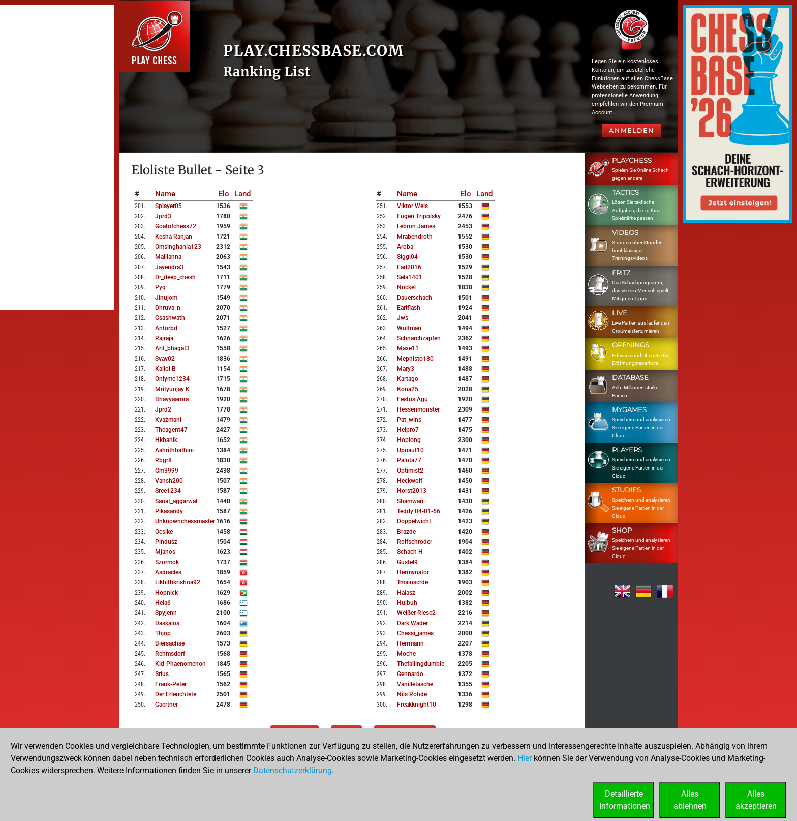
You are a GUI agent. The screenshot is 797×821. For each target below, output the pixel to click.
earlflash (408, 307)
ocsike (164, 531)
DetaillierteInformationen (624, 800)
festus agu (412, 399)
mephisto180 (415, 358)
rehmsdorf (170, 653)
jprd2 (163, 409)
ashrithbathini (174, 450)
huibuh (407, 602)
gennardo (410, 674)
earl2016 (409, 267)
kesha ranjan (173, 236)
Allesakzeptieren (756, 800)
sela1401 (409, 277)
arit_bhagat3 (172, 348)
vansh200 (169, 480)
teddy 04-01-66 (418, 511)
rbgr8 (163, 460)
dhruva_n (167, 307)
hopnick (166, 592)
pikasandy (169, 511)
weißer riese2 (416, 613)
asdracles (168, 572)
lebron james (416, 226)
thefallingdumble (420, 663)
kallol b (165, 368)
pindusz (166, 541)
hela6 (163, 602)
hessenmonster (418, 409)
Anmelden (631, 130)
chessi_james (415, 633)
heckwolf (409, 480)
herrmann (410, 643)
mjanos (165, 551)
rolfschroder (414, 541)
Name (165, 193)
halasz (406, 592)
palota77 (409, 460)
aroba (405, 246)
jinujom (166, 297)
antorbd (166, 328)
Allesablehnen (690, 800)
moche (406, 653)
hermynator (413, 572)
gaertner (166, 704)
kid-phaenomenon (180, 663)
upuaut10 (410, 450)
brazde (406, 531)
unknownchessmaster (185, 521)
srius (162, 674)
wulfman (409, 328)
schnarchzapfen (419, 338)
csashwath (170, 317)
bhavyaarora (172, 399)
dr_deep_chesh (175, 277)
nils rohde (412, 694)
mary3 (405, 368)
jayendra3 (169, 267)
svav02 (165, 358)
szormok (167, 562)
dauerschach (414, 297)
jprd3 (163, 216)
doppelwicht (414, 521)
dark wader (412, 623)
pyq (160, 287)
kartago (407, 379)
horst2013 (411, 490)
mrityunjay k (172, 389)
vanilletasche (415, 684)
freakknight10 (416, 704)
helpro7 (408, 429)
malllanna (168, 256)
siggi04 (407, 256)
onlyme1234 (172, 379)
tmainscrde (412, 582)
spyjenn (166, 613)
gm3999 (166, 470)
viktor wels (412, 206)
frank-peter (171, 684)
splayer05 (168, 206)
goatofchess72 (175, 226)
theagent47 (171, 429)
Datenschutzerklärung (292, 770)
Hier (524, 758)
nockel (406, 287)
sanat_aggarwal (176, 501)
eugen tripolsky (419, 216)
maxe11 (408, 348)
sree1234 (168, 490)
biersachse (170, 643)
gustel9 (407, 562)
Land (242, 193)
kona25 (407, 389)
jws (402, 317)
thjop (163, 633)
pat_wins (409, 419)
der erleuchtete (175, 694)
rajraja (164, 338)
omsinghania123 (178, 246)
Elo (224, 193)
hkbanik (166, 440)
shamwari (410, 501)
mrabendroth (415, 236)
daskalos (167, 623)
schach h (410, 551)
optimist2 (410, 470)
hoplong (409, 440)
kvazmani (168, 419)
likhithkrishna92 (177, 582)
